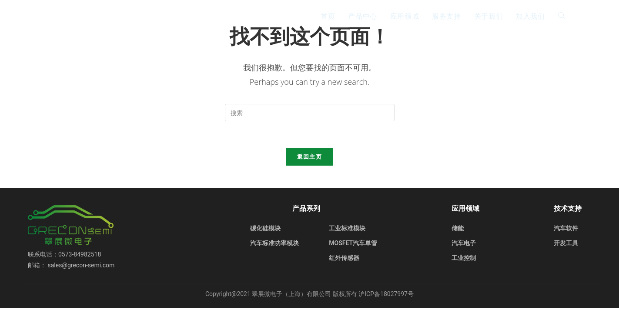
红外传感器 (344, 257)
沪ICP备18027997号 (386, 293)
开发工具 (566, 243)
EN (584, 16)
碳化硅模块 (265, 228)
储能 (458, 228)
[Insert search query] (310, 112)
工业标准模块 (347, 228)
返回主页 (309, 156)
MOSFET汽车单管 (353, 243)
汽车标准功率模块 (274, 243)
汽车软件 (566, 228)
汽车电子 (464, 243)
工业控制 (464, 257)
